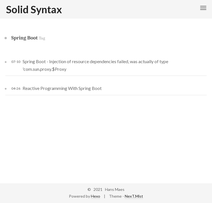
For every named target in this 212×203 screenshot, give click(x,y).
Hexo (95, 196)
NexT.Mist (134, 196)
